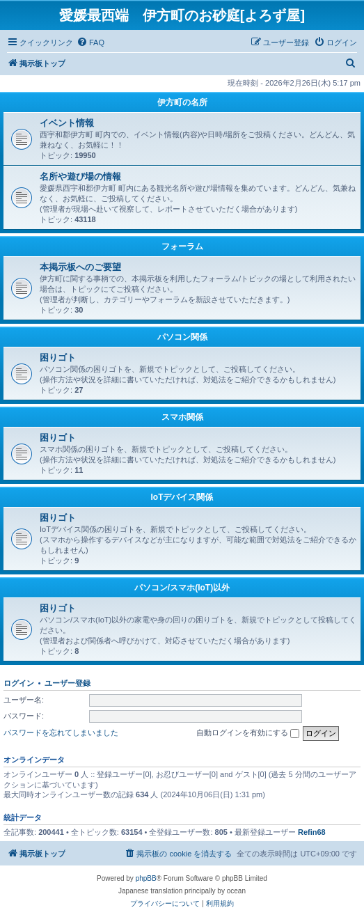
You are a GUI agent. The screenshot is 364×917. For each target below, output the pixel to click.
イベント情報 (67, 123)
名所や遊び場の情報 (80, 176)
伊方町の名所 (182, 102)
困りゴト (58, 357)
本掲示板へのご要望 (80, 267)
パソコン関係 (182, 337)
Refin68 (312, 832)
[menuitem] (90, 42)
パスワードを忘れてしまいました (60, 732)
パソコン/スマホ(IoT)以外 (182, 588)
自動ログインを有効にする (247, 733)
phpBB (146, 878)
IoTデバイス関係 (182, 497)
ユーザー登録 (67, 683)
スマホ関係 (182, 417)
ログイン (18, 683)
